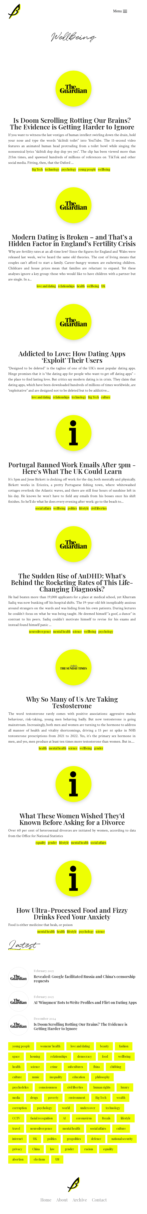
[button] (120, 11)
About (62, 1199)
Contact (99, 1199)
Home (46, 1199)
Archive (80, 1199)
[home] (14, 11)
